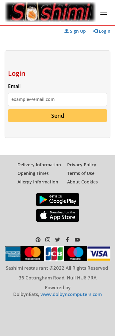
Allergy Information (37, 182)
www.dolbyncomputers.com (71, 294)
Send (57, 115)
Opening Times (33, 173)
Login (101, 31)
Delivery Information (39, 165)
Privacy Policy (81, 165)
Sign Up (75, 31)
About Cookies (82, 182)
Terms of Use (80, 173)
